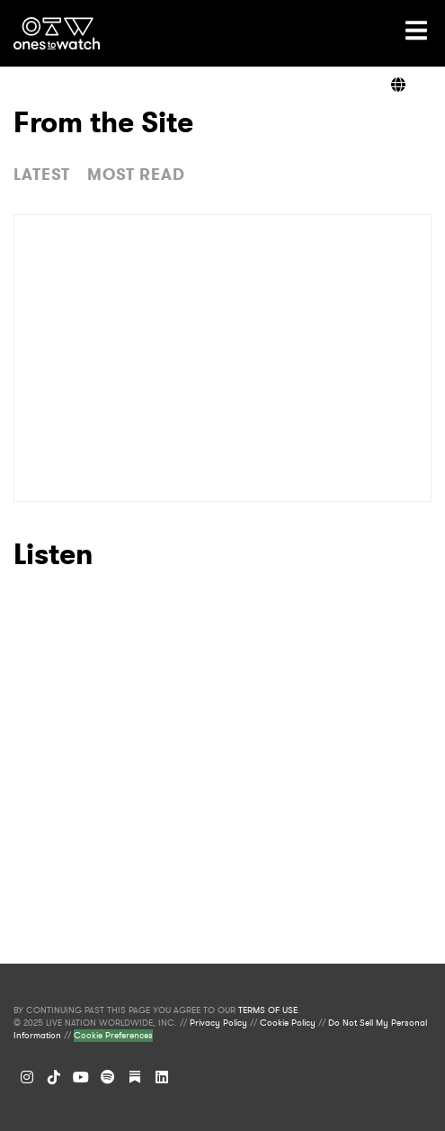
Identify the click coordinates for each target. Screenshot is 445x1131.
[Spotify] (107, 1077)
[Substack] (134, 1077)
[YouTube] (80, 1077)
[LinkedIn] (161, 1077)
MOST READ (136, 174)
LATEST (41, 174)
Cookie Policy (288, 1023)
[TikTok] (53, 1077)
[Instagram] (26, 1077)
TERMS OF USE (268, 1010)
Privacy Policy (218, 1023)
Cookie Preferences (113, 1035)
